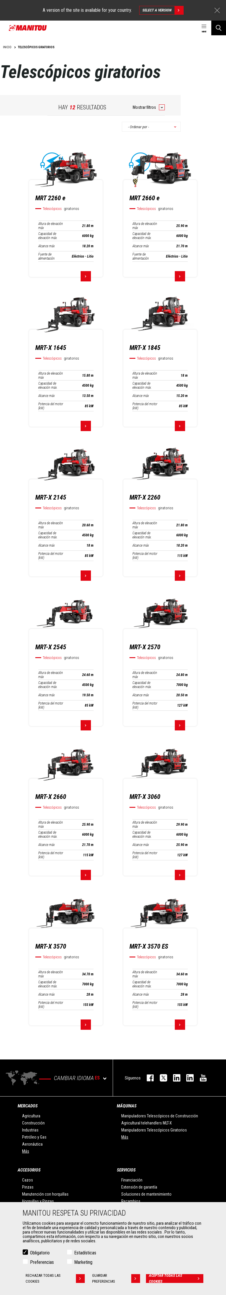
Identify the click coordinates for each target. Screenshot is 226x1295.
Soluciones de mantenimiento (146, 1194)
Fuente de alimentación (46, 256)
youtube (200, 1078)
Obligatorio (40, 1253)
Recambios (130, 1201)
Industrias (30, 1130)
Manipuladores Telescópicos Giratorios (154, 1130)
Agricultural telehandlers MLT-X (146, 1123)
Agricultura (31, 1116)
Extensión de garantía (139, 1187)
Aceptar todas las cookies (176, 1278)
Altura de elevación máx (50, 226)
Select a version (162, 10)
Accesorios (29, 1170)
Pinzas (28, 1187)
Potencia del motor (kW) (50, 406)
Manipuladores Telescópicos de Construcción (159, 1116)
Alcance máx (46, 246)
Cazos (27, 1180)
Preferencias (42, 1262)
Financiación (131, 1180)
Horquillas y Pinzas (38, 1201)
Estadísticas (85, 1253)
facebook (147, 1078)
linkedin (187, 1078)
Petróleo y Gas (34, 1137)
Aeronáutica (32, 1144)
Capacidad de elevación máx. (48, 236)
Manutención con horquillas (45, 1194)
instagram (173, 1078)
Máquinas (127, 1106)
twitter (160, 1078)
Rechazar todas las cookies (55, 1278)
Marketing (83, 1262)
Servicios (126, 1170)
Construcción (33, 1123)
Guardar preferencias (116, 1278)
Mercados (28, 1106)
